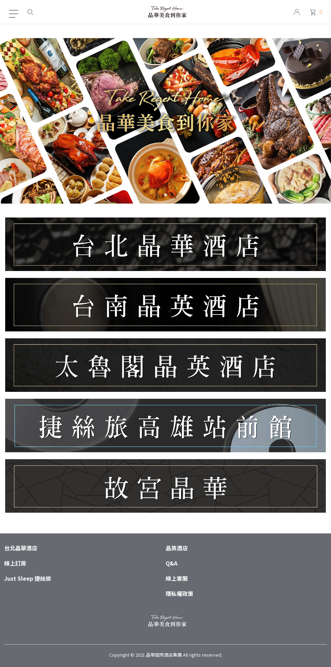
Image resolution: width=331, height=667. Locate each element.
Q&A (171, 563)
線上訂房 (15, 563)
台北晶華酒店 (20, 548)
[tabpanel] (165, 121)
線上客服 (177, 578)
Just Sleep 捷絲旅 (27, 578)
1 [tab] (165, 196)
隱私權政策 (179, 593)
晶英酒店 (177, 548)
